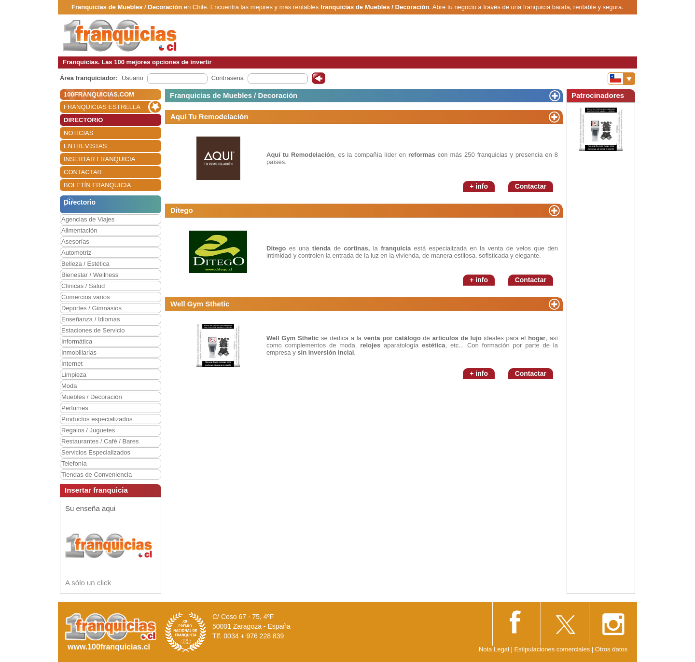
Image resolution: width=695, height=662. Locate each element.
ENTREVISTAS (85, 146)
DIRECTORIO (83, 120)
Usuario (132, 78)
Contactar (530, 186)
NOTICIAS (78, 133)
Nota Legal (494, 649)
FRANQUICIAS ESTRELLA (102, 106)
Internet (72, 363)
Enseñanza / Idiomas (90, 319)
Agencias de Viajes (87, 219)
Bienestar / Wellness (89, 274)
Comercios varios (85, 297)
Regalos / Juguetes (88, 430)
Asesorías (75, 241)
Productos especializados (96, 419)
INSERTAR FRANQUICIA (99, 159)
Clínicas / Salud (83, 286)
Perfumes (74, 408)
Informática (76, 341)
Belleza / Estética (85, 263)
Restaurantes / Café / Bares (100, 441)
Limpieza (73, 374)
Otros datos (611, 649)
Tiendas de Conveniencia (96, 474)
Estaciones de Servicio (93, 330)
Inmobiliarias (79, 352)
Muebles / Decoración (91, 396)
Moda (69, 385)
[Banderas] (621, 78)
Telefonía (74, 463)
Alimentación (79, 230)
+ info (479, 186)
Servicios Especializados (95, 452)
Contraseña (227, 78)
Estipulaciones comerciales (552, 649)
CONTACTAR (83, 172)
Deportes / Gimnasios (91, 308)
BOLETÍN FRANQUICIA (97, 185)
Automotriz (76, 252)
